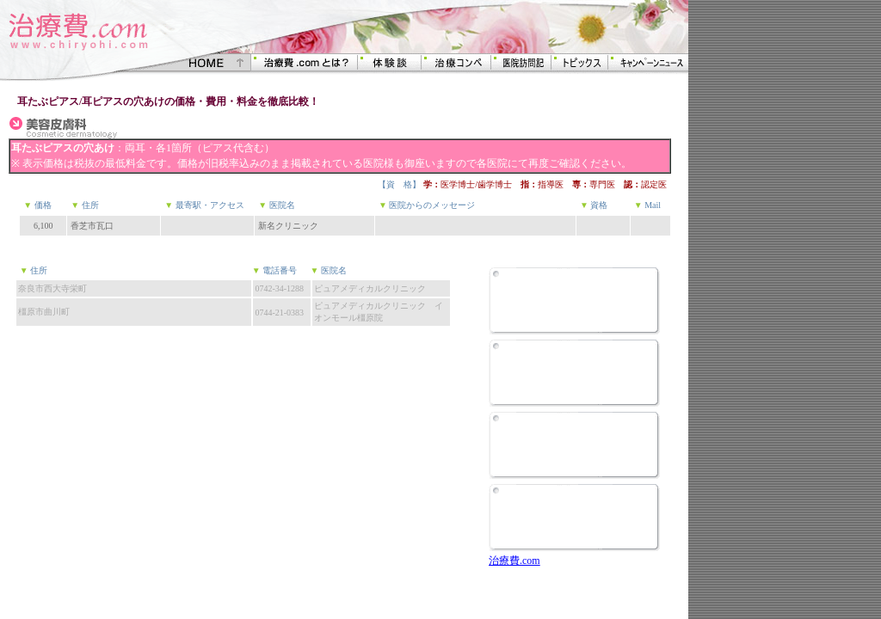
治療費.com (514, 561)
